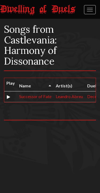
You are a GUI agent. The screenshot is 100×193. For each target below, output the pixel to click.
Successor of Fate (35, 96)
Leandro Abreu (69, 96)
